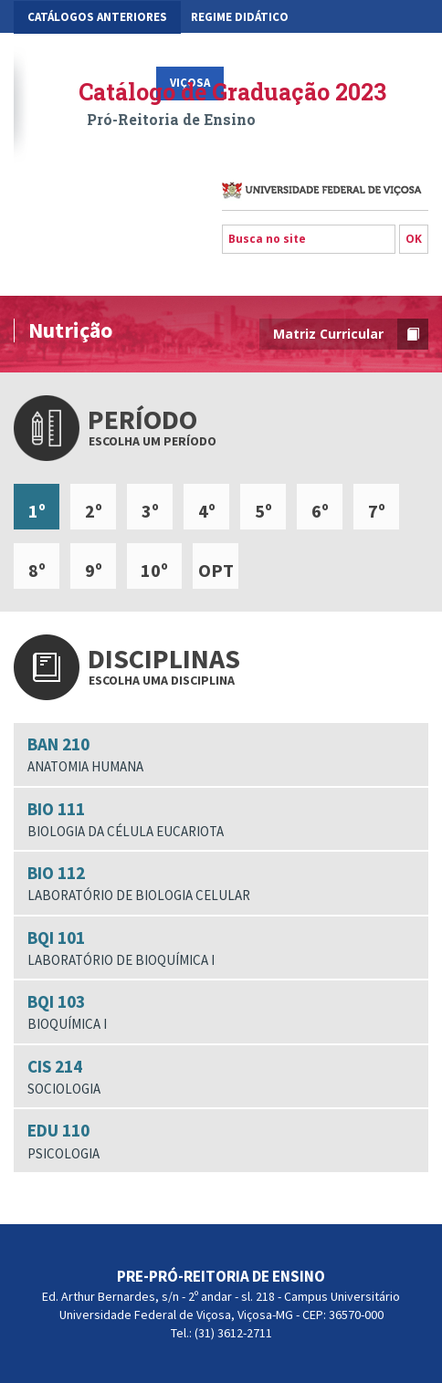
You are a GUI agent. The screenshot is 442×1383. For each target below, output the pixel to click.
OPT (216, 570)
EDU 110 (221, 1141)
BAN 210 (221, 755)
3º (150, 510)
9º (93, 570)
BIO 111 (221, 820)
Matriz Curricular (350, 334)
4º (207, 510)
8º (37, 570)
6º (320, 510)
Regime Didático (240, 17)
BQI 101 (221, 948)
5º (263, 510)
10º (154, 570)
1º (37, 510)
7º (376, 510)
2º (93, 510)
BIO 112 (221, 884)
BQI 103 (221, 1012)
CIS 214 (221, 1077)
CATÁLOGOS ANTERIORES (97, 17)
